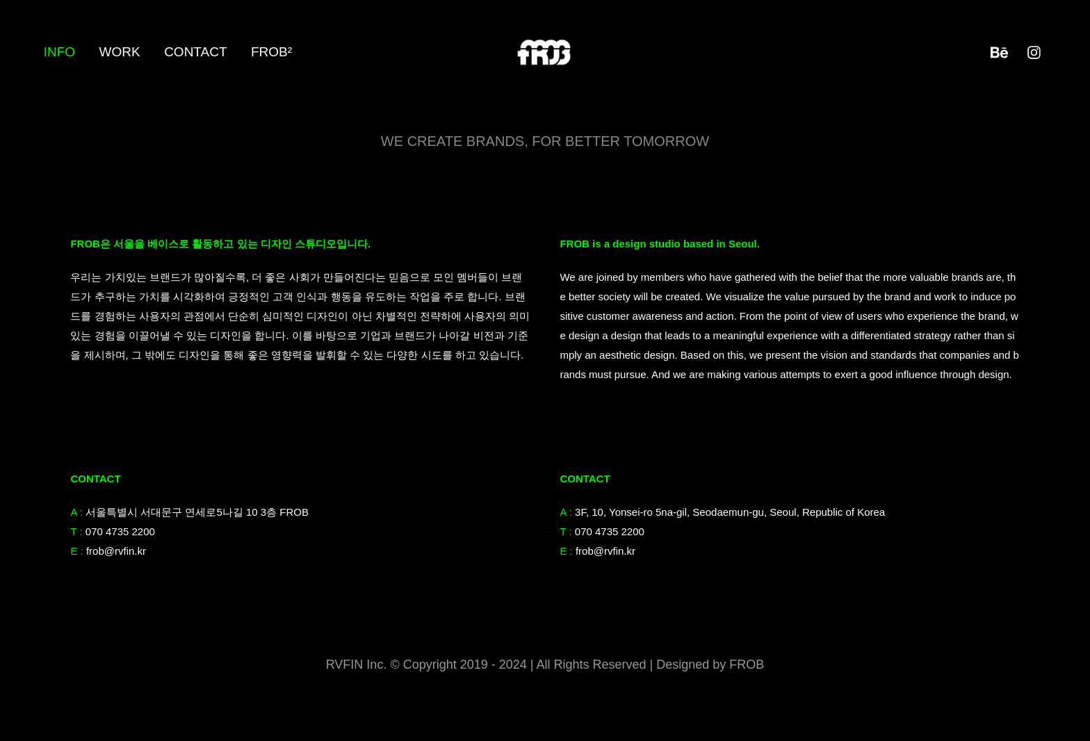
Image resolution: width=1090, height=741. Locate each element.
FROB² (271, 51)
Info (59, 51)
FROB (746, 664)
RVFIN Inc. (358, 664)
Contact (195, 51)
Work (119, 51)
